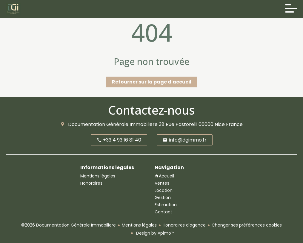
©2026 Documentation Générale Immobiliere (68, 225)
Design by (154, 233)
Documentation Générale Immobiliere (113, 124)
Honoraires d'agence (184, 225)
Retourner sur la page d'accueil (151, 81)
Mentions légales (139, 225)
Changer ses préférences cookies (247, 225)
